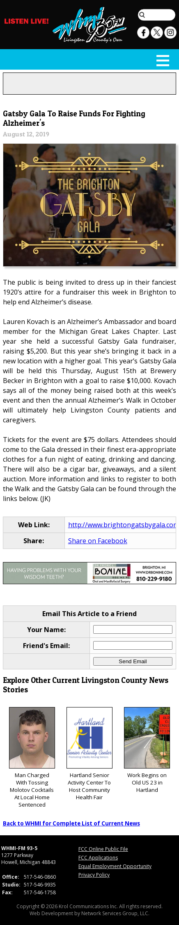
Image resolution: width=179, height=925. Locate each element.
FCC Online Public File (103, 849)
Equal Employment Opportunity (114, 866)
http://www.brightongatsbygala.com (123, 524)
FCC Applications (98, 857)
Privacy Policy (94, 874)
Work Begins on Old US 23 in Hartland (147, 750)
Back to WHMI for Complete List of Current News (71, 823)
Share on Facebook (97, 540)
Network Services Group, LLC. (115, 913)
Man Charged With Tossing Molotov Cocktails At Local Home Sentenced (32, 757)
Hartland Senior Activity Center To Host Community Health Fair (89, 754)
